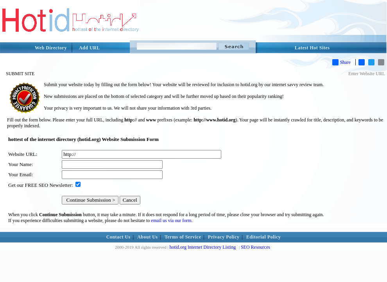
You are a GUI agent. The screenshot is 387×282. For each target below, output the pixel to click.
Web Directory (51, 48)
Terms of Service (183, 237)
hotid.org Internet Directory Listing (202, 247)
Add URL (89, 48)
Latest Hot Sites (312, 48)
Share (341, 62)
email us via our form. (171, 220)
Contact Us (118, 237)
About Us (147, 237)
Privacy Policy (224, 237)
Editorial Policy (263, 237)
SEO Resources (255, 247)
